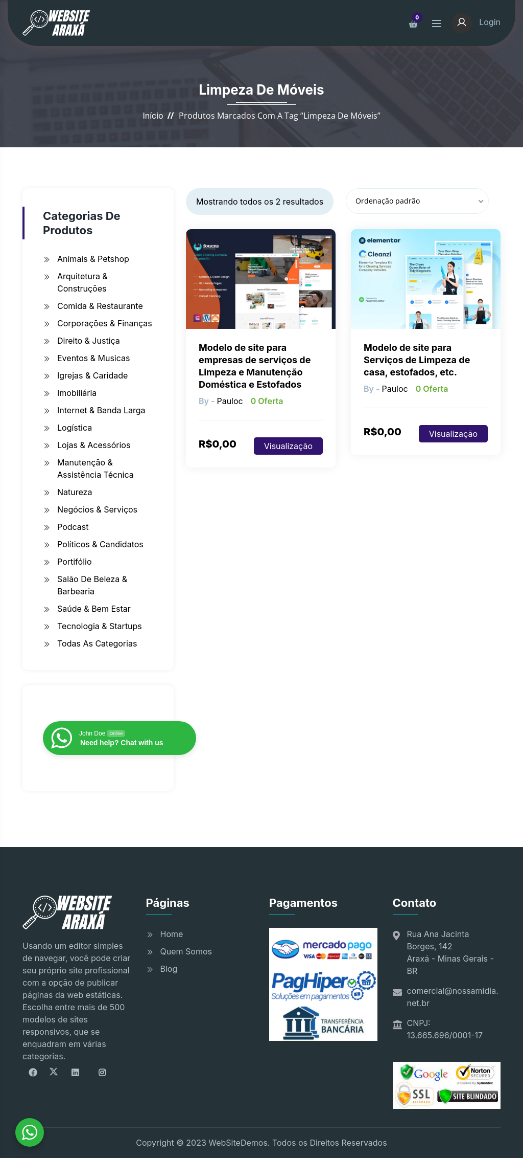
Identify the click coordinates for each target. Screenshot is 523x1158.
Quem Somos (186, 951)
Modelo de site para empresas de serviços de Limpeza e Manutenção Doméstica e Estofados (255, 366)
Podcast (72, 527)
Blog (169, 969)
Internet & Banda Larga (101, 410)
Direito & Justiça (88, 341)
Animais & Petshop (93, 259)
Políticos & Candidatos (100, 544)
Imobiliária (77, 393)
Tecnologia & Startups (99, 626)
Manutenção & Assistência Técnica (95, 468)
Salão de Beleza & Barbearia (92, 585)
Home (171, 934)
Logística (74, 427)
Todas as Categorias (97, 643)
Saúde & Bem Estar (94, 609)
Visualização (288, 446)
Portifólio (74, 561)
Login (476, 22)
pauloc (230, 401)
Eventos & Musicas (93, 358)
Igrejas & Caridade (92, 375)
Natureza (74, 492)
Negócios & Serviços (97, 509)
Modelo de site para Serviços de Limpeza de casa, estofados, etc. (417, 359)
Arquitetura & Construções (82, 282)
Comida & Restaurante (100, 306)
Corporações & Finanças (104, 323)
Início (152, 115)
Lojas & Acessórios (93, 445)
